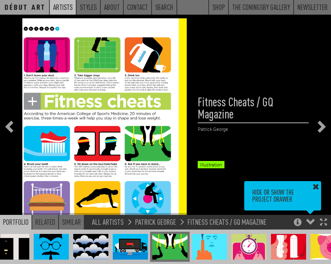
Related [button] (45, 222)
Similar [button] (71, 222)
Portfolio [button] (16, 222)
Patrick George (155, 222)
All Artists (108, 222)
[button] (323, 222)
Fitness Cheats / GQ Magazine (227, 222)
